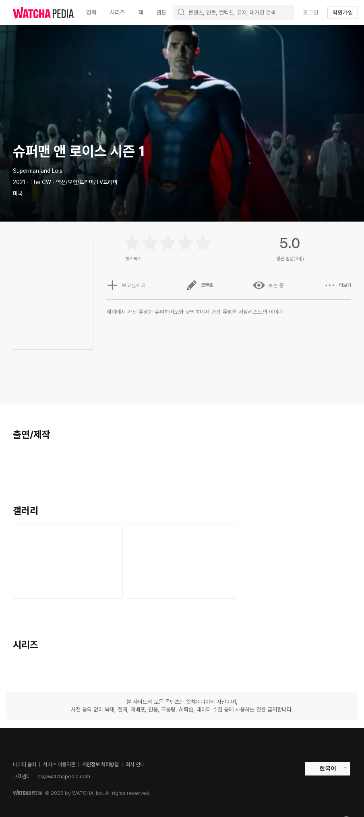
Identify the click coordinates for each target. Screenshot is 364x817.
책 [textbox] (140, 12)
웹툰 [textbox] (161, 12)
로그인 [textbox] (310, 12)
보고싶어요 (126, 285)
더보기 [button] (337, 285)
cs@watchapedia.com (63, 776)
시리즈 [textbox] (117, 12)
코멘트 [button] (199, 285)
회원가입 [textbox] (342, 12)
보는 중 (268, 285)
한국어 (327, 768)
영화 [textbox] (91, 12)
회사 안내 (135, 764)
